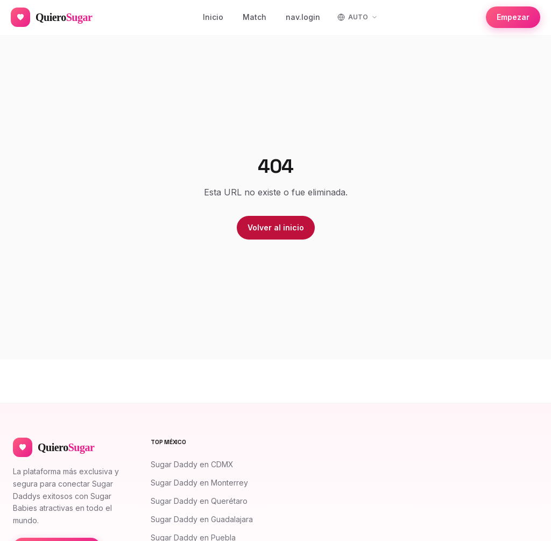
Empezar (513, 17)
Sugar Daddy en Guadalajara (202, 519)
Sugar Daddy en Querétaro (199, 500)
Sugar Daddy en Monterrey (199, 482)
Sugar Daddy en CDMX (192, 464)
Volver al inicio (276, 227)
